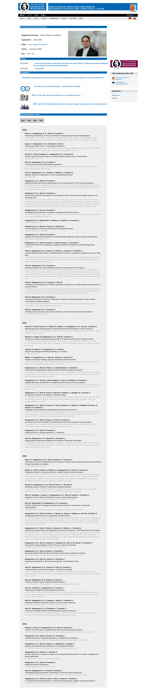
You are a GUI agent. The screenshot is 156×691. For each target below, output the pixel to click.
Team (36, 18)
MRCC (22, 15)
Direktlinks (130, 15)
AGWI (29, 15)
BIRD (81, 18)
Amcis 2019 (39, 68)
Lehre (29, 18)
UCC (36, 15)
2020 (35, 120)
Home (22, 18)
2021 (29, 120)
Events (64, 18)
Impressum (115, 95)
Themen (43, 18)
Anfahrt (114, 98)
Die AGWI (72, 18)
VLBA (43, 15)
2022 (23, 120)
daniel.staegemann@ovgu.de (38, 44)
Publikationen (54, 18)
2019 (41, 120)
